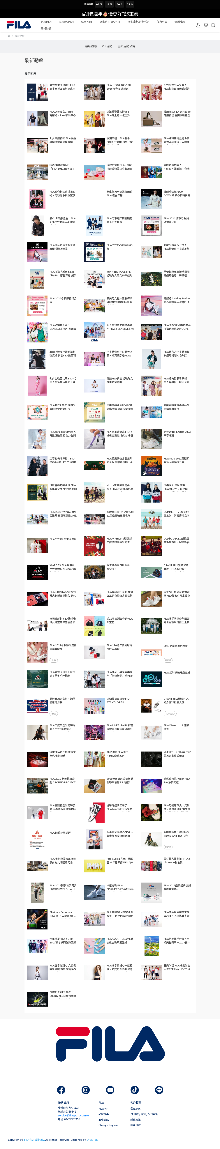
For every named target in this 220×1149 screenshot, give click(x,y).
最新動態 (91, 46)
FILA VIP (103, 1108)
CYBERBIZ (92, 1139)
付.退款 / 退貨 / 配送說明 (144, 1114)
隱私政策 (135, 1119)
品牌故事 (103, 1114)
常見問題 (135, 1108)
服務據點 (103, 1119)
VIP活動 (107, 46)
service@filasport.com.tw (73, 1115)
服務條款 (135, 1125)
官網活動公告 (126, 46)
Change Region (108, 1125)
